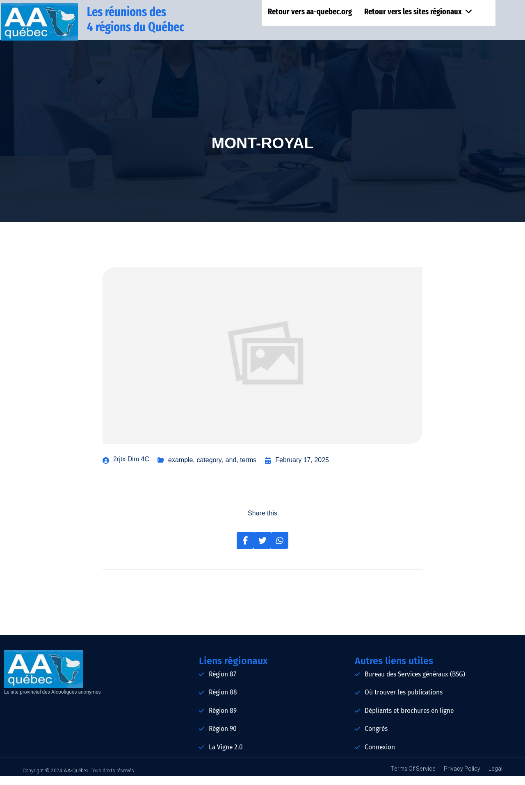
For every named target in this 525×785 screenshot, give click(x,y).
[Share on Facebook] (245, 549)
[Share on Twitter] (262, 549)
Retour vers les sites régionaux (418, 13)
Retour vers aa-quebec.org (311, 13)
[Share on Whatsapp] (279, 549)
